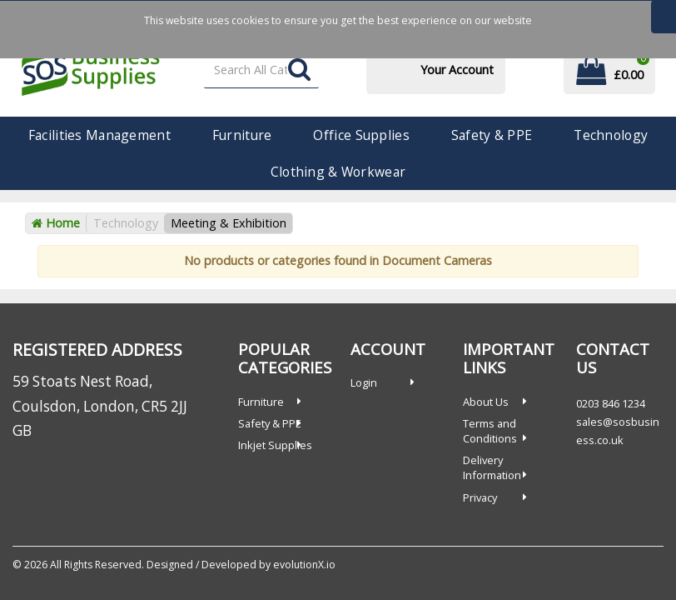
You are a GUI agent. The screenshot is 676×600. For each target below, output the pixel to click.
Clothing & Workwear (338, 171)
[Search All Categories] (262, 70)
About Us (486, 401)
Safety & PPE (491, 135)
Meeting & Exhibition (228, 223)
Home (56, 223)
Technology (611, 135)
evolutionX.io (304, 565)
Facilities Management (99, 135)
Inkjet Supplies (275, 445)
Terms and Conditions (490, 431)
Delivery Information (492, 467)
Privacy (480, 497)
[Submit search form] (299, 70)
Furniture (242, 135)
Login (363, 382)
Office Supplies (361, 135)
